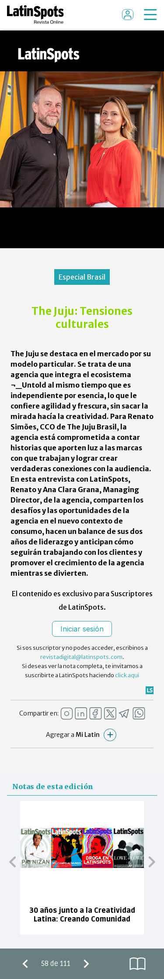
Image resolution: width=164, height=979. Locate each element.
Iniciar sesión (82, 629)
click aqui (127, 675)
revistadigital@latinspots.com (81, 657)
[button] (12, 861)
